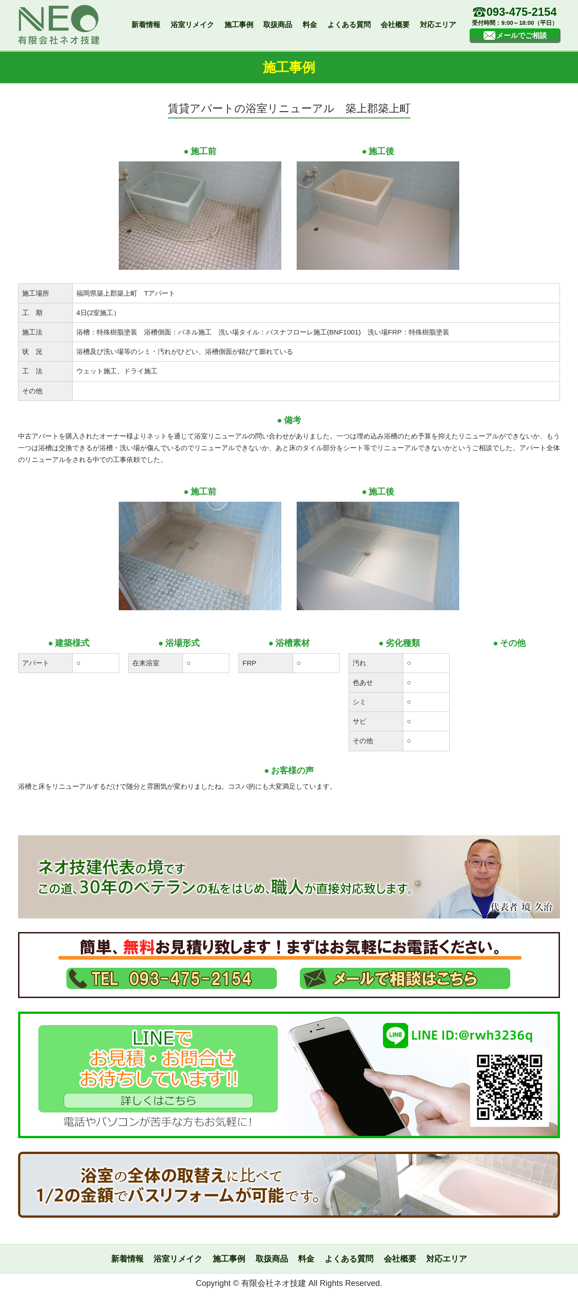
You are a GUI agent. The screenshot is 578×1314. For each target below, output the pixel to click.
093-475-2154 (515, 17)
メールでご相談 (515, 36)
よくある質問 (349, 24)
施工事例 (238, 24)
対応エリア (438, 24)
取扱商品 (277, 24)
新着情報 (145, 24)
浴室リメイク (192, 24)
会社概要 (395, 24)
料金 (310, 24)
